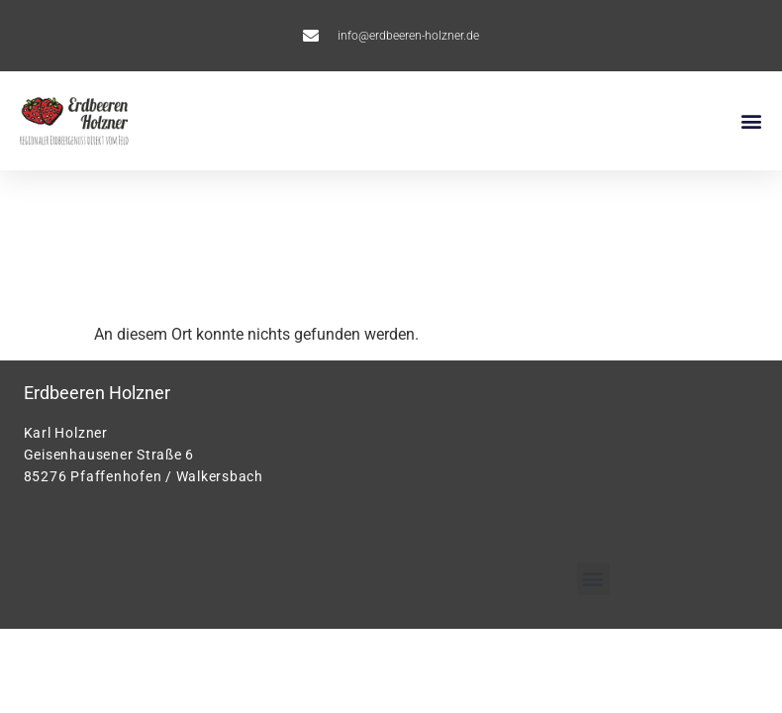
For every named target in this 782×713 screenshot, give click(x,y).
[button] (750, 121)
